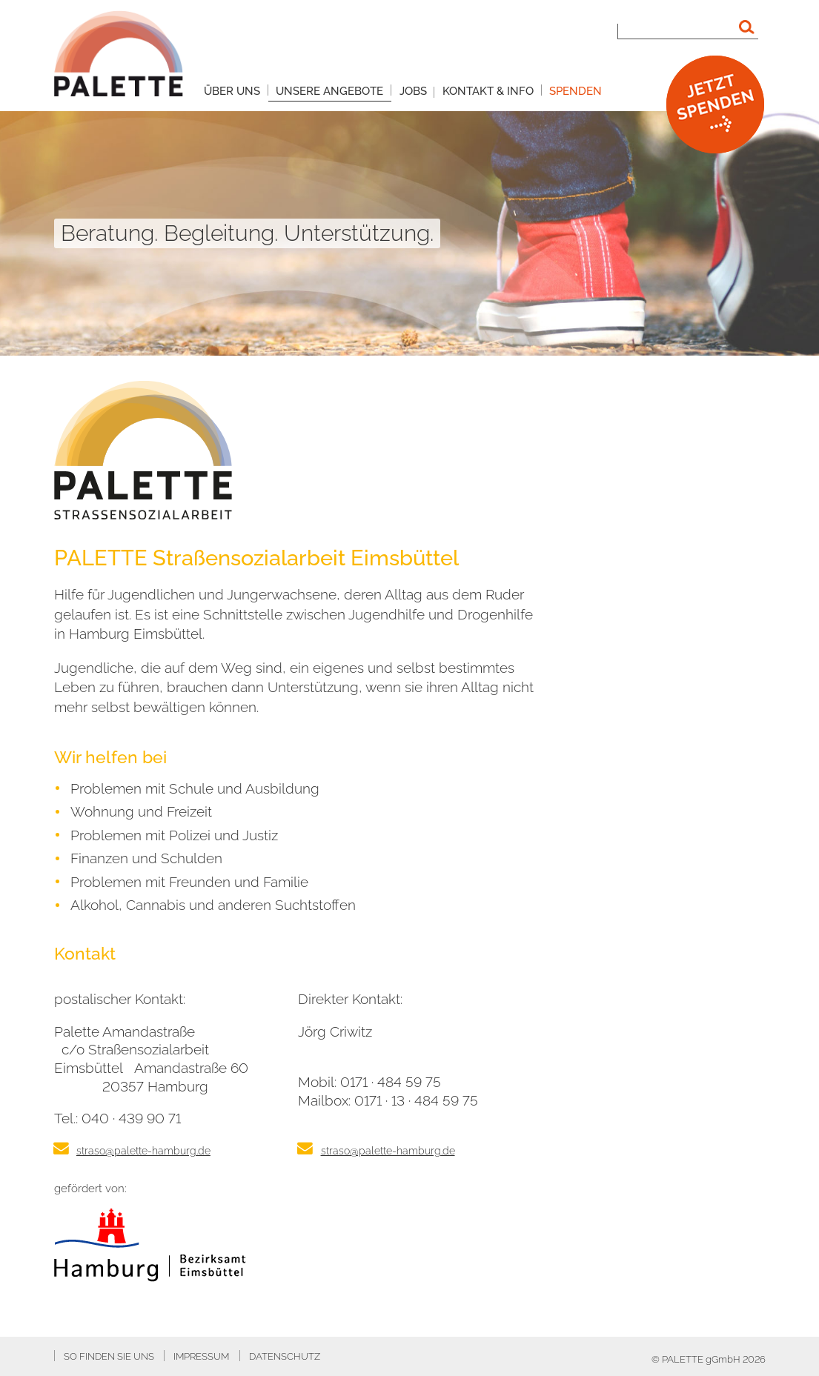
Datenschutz (284, 1356)
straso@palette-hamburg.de (143, 1151)
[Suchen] (747, 27)
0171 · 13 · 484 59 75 (416, 1100)
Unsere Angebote (329, 91)
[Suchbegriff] (687, 27)
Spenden (575, 91)
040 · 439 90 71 (131, 1118)
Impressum (201, 1356)
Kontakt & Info (488, 91)
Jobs (413, 91)
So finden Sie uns (109, 1356)
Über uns (232, 91)
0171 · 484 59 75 (390, 1082)
